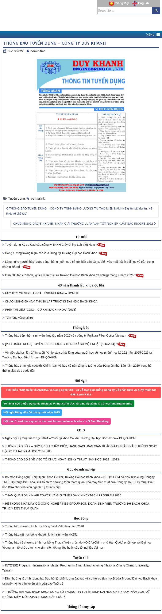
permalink (38, 198)
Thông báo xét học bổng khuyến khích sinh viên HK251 (40, 534)
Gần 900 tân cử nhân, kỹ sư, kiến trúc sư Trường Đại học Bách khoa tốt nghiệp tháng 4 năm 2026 (73, 275)
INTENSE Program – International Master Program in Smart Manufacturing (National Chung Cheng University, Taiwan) (75, 568)
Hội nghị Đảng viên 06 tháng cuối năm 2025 (31, 412)
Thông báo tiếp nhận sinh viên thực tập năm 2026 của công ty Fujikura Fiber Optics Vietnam (69, 335)
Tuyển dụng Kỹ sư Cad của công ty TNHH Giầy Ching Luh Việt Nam (53, 245)
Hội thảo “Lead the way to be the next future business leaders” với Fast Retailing (56, 421)
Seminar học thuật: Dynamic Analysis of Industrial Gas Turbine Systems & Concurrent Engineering (67, 403)
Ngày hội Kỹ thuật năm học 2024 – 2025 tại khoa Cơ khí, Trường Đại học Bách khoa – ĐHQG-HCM (69, 438)
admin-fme (38, 51)
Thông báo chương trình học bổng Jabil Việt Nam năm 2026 (43, 526)
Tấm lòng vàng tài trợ (17, 317)
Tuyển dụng (16, 198)
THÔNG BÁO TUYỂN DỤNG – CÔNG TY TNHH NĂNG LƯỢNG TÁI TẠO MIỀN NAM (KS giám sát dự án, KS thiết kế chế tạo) (79, 211)
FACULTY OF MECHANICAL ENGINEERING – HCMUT (40, 293)
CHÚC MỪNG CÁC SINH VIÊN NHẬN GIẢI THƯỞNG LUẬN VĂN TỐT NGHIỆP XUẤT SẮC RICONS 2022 (84, 223)
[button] (150, 34)
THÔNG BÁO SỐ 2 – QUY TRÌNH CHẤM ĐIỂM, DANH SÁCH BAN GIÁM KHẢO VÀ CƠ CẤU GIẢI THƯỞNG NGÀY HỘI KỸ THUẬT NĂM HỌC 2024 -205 (79, 448)
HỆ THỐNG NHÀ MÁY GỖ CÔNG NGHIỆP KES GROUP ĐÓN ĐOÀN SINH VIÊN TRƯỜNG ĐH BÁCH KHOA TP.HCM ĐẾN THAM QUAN (75, 506)
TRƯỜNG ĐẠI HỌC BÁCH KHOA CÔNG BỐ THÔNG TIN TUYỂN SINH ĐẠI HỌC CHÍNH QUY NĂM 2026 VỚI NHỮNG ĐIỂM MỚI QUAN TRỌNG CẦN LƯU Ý (76, 594)
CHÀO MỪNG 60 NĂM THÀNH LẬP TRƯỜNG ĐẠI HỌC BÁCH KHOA (49, 301)
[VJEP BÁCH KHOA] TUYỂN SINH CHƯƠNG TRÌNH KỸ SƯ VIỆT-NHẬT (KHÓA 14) (64, 344)
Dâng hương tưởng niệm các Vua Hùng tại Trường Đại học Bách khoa (54, 253)
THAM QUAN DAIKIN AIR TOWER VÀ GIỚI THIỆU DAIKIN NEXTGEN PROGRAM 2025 (61, 495)
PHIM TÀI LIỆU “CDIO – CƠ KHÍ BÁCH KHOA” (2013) (39, 309)
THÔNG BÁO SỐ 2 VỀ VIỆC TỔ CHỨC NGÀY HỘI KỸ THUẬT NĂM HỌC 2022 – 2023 (60, 459)
